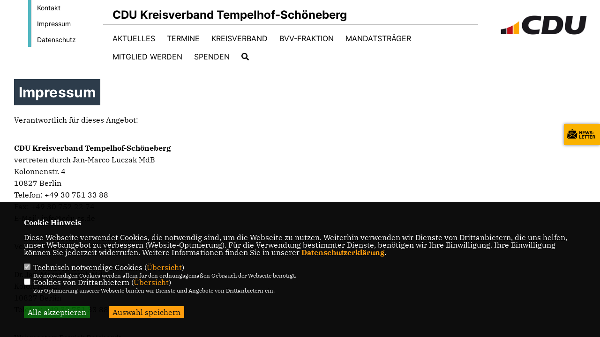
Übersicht (164, 267)
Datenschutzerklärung (342, 252)
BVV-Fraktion (306, 38)
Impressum (54, 24)
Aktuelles (133, 38)
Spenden (212, 56)
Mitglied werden (147, 56)
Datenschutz (56, 40)
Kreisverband (239, 38)
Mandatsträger (378, 38)
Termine (183, 38)
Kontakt (48, 8)
